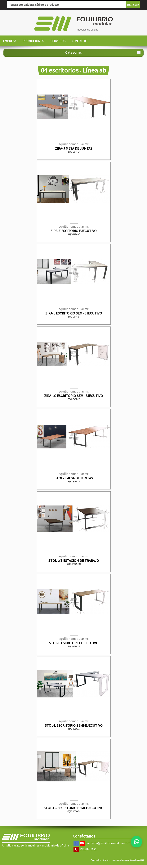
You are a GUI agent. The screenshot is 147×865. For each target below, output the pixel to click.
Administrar (96, 860)
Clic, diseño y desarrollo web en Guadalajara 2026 (123, 860)
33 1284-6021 (88, 849)
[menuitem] (9, 41)
